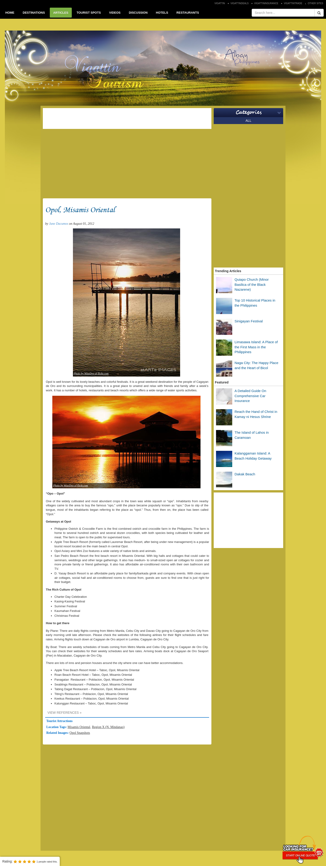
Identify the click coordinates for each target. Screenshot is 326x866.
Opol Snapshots (79, 733)
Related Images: (57, 733)
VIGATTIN (219, 3)
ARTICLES (60, 12)
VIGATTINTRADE (293, 3)
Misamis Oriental (79, 727)
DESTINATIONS (34, 12)
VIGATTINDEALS (240, 3)
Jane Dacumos (58, 223)
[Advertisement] (127, 118)
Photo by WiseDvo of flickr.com (91, 373)
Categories (248, 112)
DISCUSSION (138, 12)
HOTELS (162, 12)
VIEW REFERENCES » (64, 712)
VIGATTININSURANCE (266, 3)
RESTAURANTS (187, 12)
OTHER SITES (315, 3)
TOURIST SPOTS (89, 12)
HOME (9, 12)
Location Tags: (57, 727)
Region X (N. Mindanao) (108, 727)
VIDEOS (114, 12)
